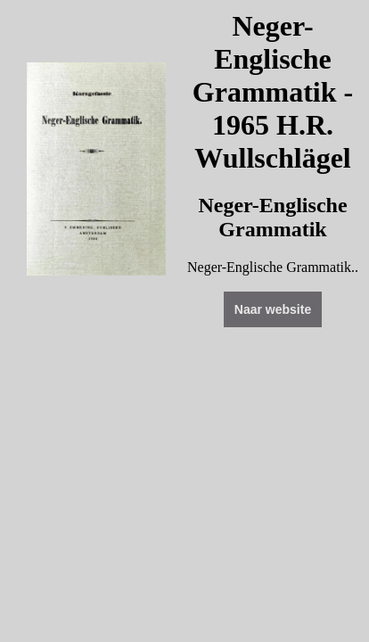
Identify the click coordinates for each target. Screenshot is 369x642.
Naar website (272, 309)
